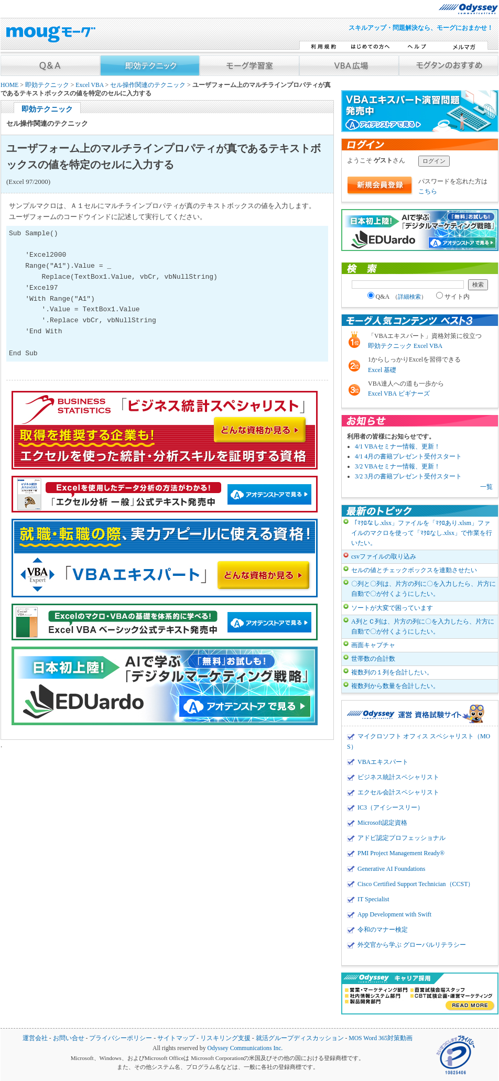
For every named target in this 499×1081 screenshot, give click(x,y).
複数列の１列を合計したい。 (392, 672)
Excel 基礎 (382, 370)
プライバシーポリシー (120, 1038)
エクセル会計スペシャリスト (398, 792)
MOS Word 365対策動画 (381, 1038)
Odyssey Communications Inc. (245, 1048)
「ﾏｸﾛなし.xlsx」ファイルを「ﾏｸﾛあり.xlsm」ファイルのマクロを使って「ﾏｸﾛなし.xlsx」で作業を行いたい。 (421, 533)
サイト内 (453, 296)
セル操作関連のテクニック (148, 85)
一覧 (486, 486)
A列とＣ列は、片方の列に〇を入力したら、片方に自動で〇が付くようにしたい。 (422, 626)
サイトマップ (176, 1038)
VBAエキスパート (382, 762)
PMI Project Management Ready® (400, 853)
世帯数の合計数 (373, 658)
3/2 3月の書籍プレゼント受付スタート (408, 476)
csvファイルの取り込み (383, 556)
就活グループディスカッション (300, 1038)
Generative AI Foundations (391, 868)
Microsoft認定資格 (382, 822)
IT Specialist (373, 899)
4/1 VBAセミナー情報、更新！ (397, 446)
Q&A (397, 296)
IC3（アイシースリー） (390, 807)
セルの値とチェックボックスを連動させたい (414, 570)
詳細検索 (409, 296)
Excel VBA (89, 85)
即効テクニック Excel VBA (405, 346)
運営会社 (35, 1038)
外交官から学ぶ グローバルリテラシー (411, 944)
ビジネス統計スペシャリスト (398, 777)
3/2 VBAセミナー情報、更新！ (397, 466)
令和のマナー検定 (382, 929)
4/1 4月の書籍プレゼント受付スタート (408, 456)
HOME (9, 85)
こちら (427, 191)
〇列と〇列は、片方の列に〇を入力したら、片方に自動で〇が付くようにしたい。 (423, 588)
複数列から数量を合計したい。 (395, 686)
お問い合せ (68, 1038)
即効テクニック (47, 85)
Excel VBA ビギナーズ (399, 393)
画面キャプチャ (373, 645)
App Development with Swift (394, 914)
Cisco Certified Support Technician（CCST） (415, 884)
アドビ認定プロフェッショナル (401, 838)
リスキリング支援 (225, 1038)
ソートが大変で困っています (392, 608)
